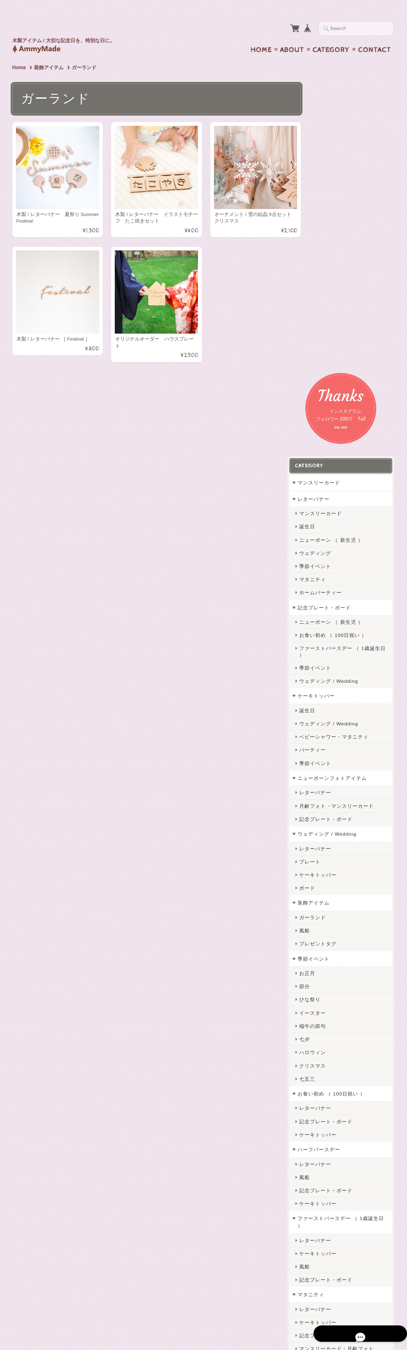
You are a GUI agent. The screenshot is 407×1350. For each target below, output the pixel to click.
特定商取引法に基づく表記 (344, 1233)
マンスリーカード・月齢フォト (352, 1014)
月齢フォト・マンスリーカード (352, 471)
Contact (374, 34)
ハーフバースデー (334, 815)
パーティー (328, 415)
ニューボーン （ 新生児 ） (347, 205)
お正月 (323, 638)
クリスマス (328, 731)
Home (261, 34)
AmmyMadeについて (337, 1185)
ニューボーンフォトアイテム (347, 443)
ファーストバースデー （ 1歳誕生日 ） (353, 317)
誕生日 (323, 192)
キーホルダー (329, 1140)
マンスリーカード (334, 148)
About (292, 34)
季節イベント (331, 231)
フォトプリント (331, 1029)
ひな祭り (325, 665)
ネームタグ (328, 1112)
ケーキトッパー (331, 361)
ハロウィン (328, 717)
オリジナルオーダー (337, 1085)
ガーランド (328, 583)
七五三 (323, 744)
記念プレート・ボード (339, 272)
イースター (328, 678)
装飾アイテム (49, 52)
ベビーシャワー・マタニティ (349, 402)
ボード (323, 553)
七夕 (320, 704)
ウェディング (331, 218)
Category (331, 34)
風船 (320, 596)
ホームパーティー (336, 258)
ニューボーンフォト (339, 1043)
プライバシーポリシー (339, 1217)
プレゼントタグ (333, 609)
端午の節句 (328, 691)
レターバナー (329, 164)
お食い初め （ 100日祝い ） (348, 300)
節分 (320, 652)
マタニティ (328, 245)
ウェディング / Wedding (344, 346)
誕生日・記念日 (333, 1056)
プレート (325, 527)
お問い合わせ (330, 1201)
